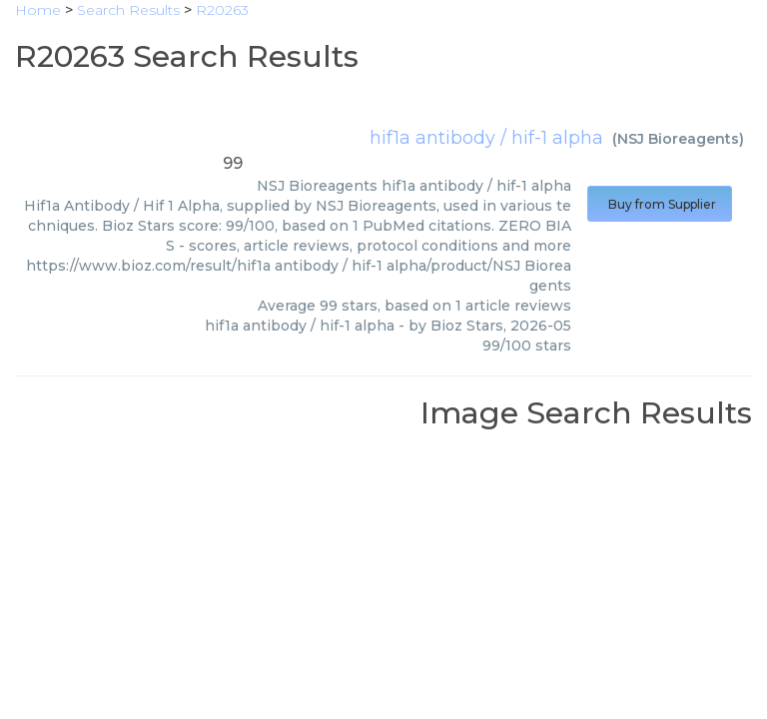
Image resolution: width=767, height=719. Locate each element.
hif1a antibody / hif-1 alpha (486, 138)
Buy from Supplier (659, 204)
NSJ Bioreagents (678, 139)
